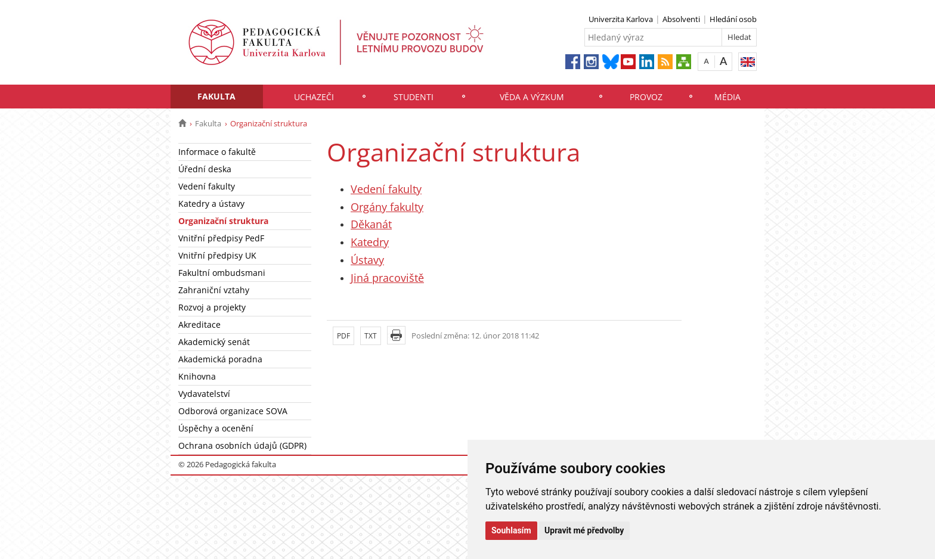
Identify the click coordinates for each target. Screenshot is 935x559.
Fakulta (216, 96)
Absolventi (681, 19)
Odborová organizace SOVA (232, 411)
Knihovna (197, 376)
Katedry (370, 242)
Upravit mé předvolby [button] (584, 530)
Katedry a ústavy (211, 203)
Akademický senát (214, 341)
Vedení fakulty (206, 186)
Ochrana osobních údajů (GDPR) (242, 445)
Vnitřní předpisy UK (217, 255)
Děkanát (371, 224)
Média (727, 97)
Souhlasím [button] (511, 530)
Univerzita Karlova (621, 19)
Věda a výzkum (532, 97)
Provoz (646, 97)
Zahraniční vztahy (213, 290)
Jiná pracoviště (387, 278)
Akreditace (199, 324)
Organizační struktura (223, 220)
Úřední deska (204, 169)
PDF (343, 336)
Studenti (414, 97)
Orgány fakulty (387, 207)
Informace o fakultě (217, 151)
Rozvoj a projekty (212, 307)
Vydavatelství (204, 393)
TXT (370, 336)
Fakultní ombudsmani (221, 272)
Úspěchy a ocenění (215, 428)
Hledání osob (733, 19)
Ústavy (367, 260)
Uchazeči (314, 97)
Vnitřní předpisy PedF (221, 238)
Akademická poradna (220, 359)
